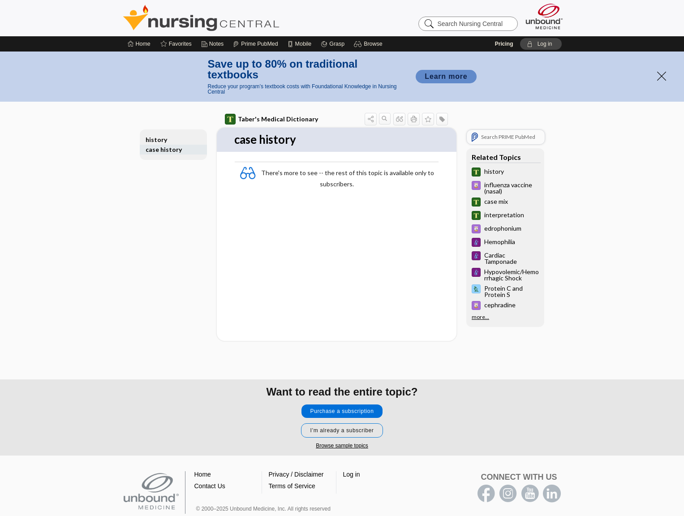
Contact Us (209, 486)
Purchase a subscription (342, 411)
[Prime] (255, 44)
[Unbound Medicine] (544, 16)
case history (164, 149)
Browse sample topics (342, 446)
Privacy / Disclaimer (296, 474)
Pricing (504, 44)
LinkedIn (552, 494)
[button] (369, 44)
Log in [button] (351, 474)
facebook (486, 494)
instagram (508, 494)
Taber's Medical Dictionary (271, 119)
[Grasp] (332, 44)
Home (202, 474)
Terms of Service (292, 486)
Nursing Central (235, 17)
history (156, 139)
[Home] (139, 44)
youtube (530, 494)
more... (480, 317)
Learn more (446, 76)
